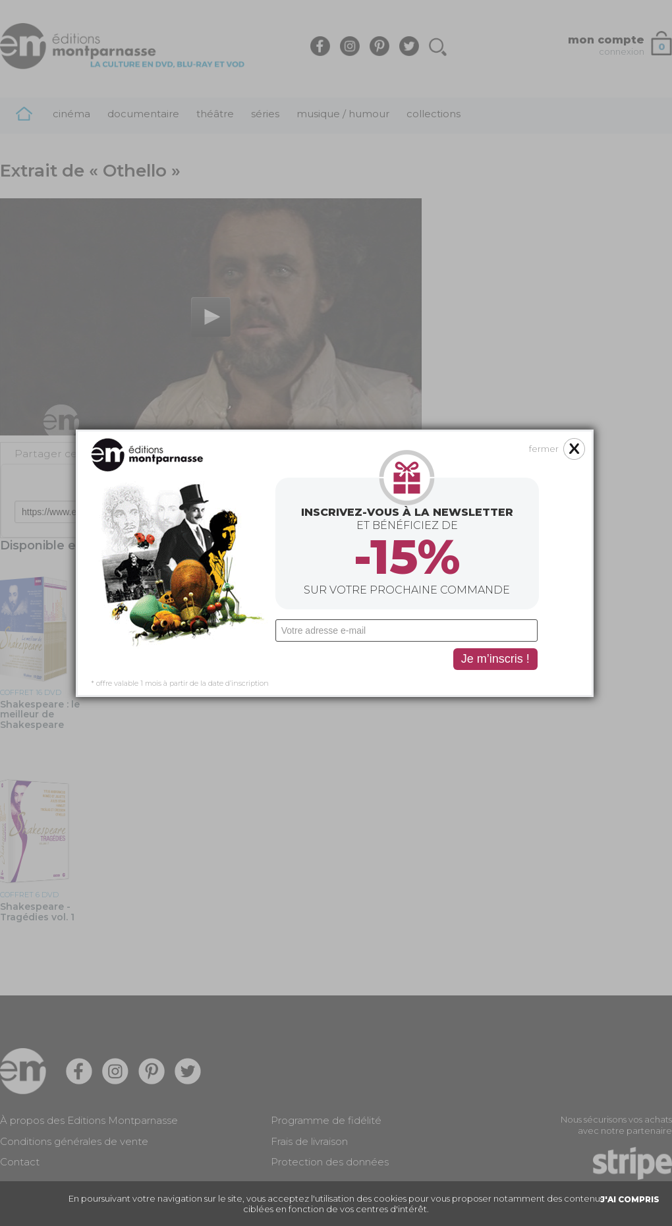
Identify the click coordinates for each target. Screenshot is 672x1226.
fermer (518, 325)
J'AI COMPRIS (629, 1199)
